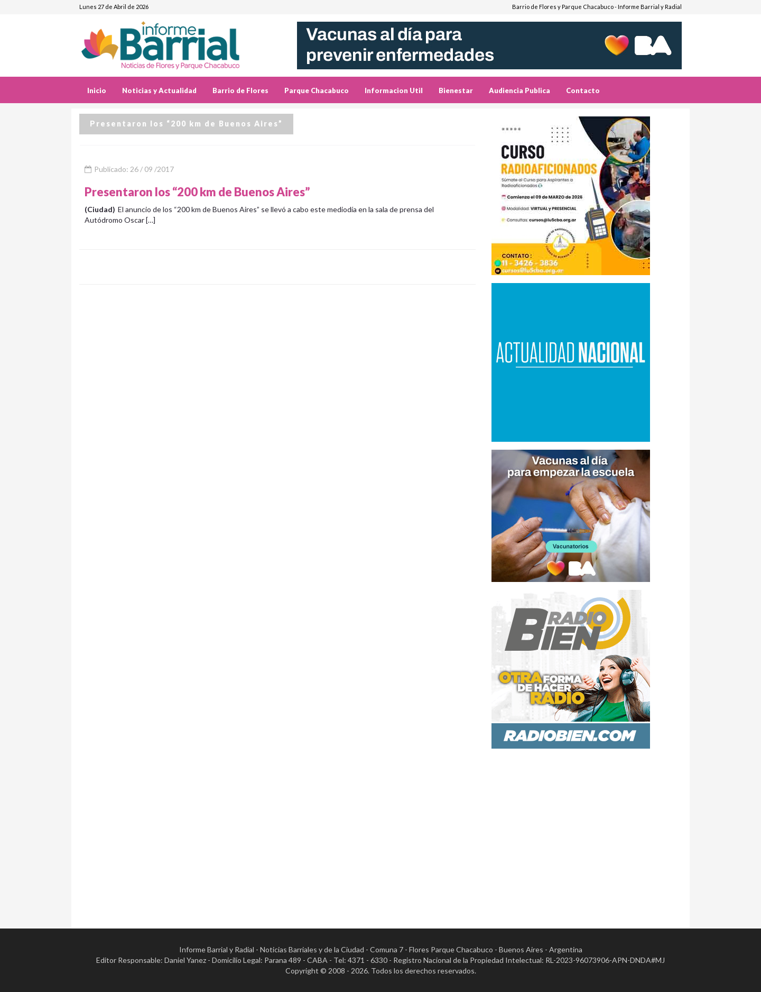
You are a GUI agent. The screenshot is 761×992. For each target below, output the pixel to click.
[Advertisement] (586, 831)
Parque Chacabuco (316, 90)
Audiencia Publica (519, 90)
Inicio (96, 90)
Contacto (583, 90)
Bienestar (456, 90)
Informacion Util (394, 90)
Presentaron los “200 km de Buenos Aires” (197, 192)
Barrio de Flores (240, 90)
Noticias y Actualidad (159, 90)
